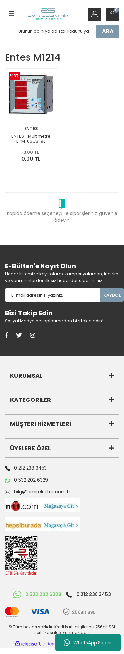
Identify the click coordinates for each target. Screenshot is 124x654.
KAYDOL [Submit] (112, 295)
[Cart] (112, 14)
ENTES (31, 128)
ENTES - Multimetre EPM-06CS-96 (31, 139)
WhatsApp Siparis (88, 642)
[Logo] (48, 14)
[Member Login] (94, 14)
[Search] (62, 31)
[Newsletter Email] (52, 295)
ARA (108, 31)
